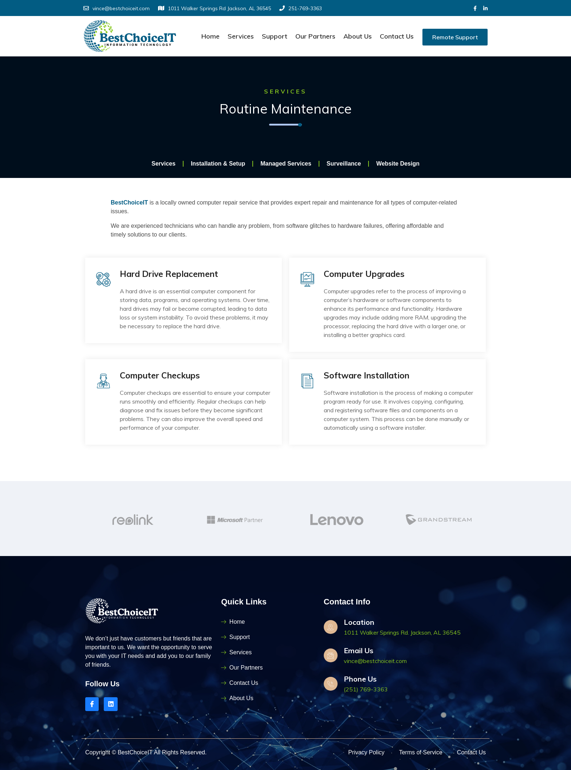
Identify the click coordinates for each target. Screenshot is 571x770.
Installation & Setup (218, 164)
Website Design (398, 164)
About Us (357, 36)
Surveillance (344, 164)
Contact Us (397, 36)
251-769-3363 (300, 8)
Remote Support (455, 37)
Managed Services (285, 164)
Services (241, 36)
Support (274, 36)
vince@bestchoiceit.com (116, 8)
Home (210, 36)
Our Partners (315, 36)
